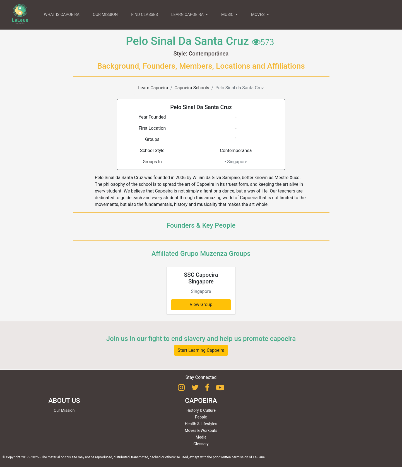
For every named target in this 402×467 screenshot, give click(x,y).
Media (201, 437)
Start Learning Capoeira (201, 350)
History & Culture (201, 410)
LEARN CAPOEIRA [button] (188, 14)
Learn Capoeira (153, 87)
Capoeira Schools (191, 87)
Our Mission (64, 410)
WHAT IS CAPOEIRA (62, 14)
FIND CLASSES (144, 14)
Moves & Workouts (201, 430)
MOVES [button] (258, 14)
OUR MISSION (105, 14)
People (201, 417)
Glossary (200, 444)
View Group (201, 304)
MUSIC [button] (227, 14)
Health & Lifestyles (201, 424)
